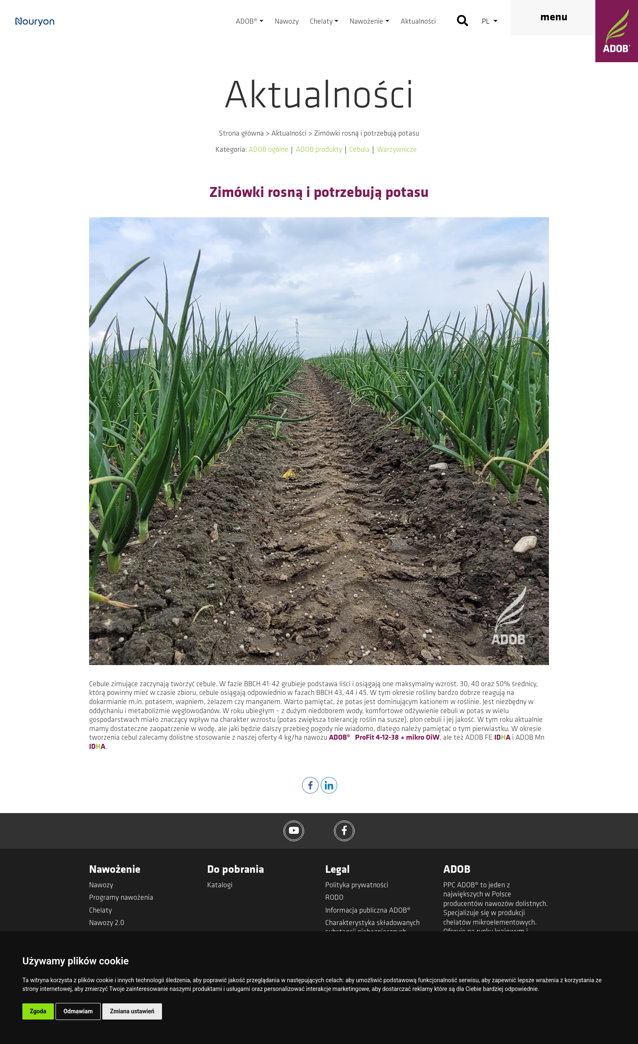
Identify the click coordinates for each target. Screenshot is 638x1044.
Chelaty (321, 22)
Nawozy (287, 22)
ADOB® (246, 22)
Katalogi (219, 885)
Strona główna (241, 134)
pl (486, 22)
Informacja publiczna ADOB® (368, 911)
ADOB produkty (319, 150)
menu (554, 17)
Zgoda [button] (38, 1011)
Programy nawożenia (121, 898)
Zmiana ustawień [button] (132, 1011)
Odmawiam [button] (78, 1011)
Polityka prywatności (356, 885)
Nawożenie (366, 22)
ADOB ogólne (268, 150)
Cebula (359, 150)
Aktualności (418, 22)
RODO (334, 898)
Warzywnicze (397, 150)
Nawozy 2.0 (106, 923)
